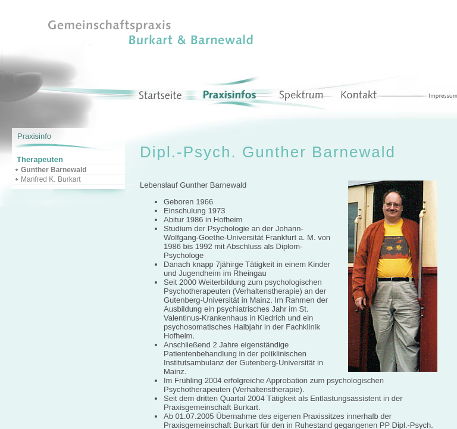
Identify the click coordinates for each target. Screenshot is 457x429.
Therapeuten (40, 159)
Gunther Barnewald (54, 170)
